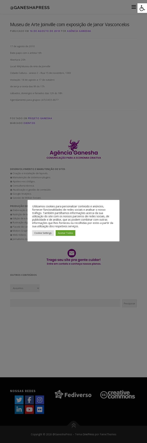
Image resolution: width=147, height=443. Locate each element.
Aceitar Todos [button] (65, 233)
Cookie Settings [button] (43, 233)
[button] (142, 8)
